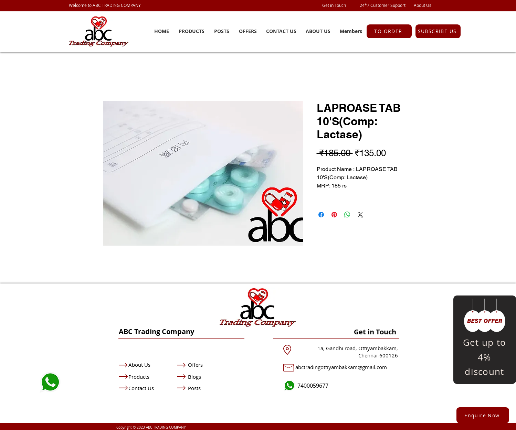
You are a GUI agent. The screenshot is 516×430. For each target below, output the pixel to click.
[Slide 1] (476, 368)
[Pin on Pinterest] (334, 215)
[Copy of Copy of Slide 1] (493, 368)
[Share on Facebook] (321, 215)
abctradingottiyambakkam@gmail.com (341, 367)
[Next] (499, 339)
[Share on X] (360, 215)
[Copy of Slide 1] (485, 368)
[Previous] (470, 339)
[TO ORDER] (389, 31)
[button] (438, 31)
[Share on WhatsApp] (347, 215)
